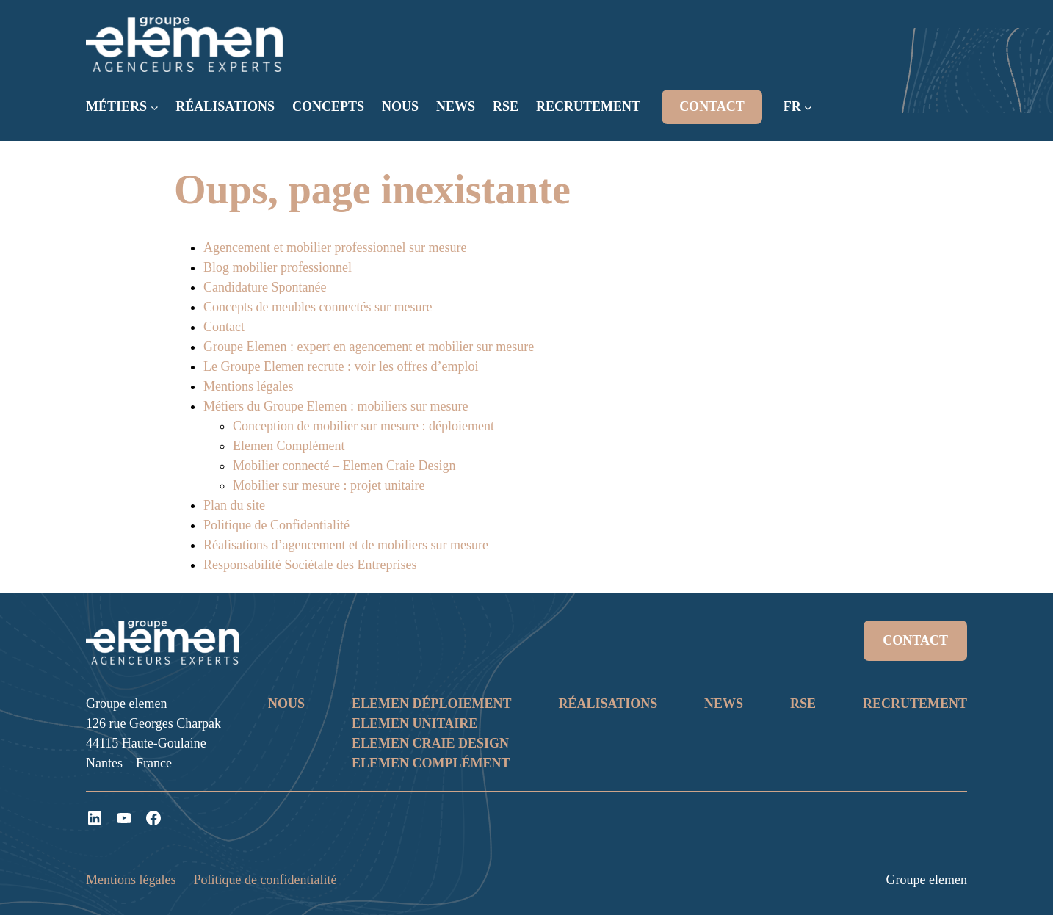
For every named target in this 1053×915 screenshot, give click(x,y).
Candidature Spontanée (264, 287)
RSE (803, 703)
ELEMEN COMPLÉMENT (431, 763)
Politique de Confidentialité (276, 525)
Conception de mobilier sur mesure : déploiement (363, 426)
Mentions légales (248, 386)
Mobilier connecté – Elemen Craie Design (344, 465)
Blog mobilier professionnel (277, 267)
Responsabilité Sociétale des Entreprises (309, 564)
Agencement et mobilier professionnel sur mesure (334, 247)
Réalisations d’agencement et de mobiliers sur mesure (345, 545)
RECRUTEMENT (915, 703)
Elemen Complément (288, 445)
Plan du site (234, 505)
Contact (224, 326)
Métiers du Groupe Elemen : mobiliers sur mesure (335, 406)
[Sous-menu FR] (808, 108)
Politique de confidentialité (264, 879)
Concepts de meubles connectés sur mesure (317, 307)
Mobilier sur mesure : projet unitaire (328, 485)
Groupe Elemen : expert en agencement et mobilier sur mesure (368, 346)
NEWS (723, 703)
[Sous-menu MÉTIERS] (155, 108)
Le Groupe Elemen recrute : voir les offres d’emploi (341, 366)
